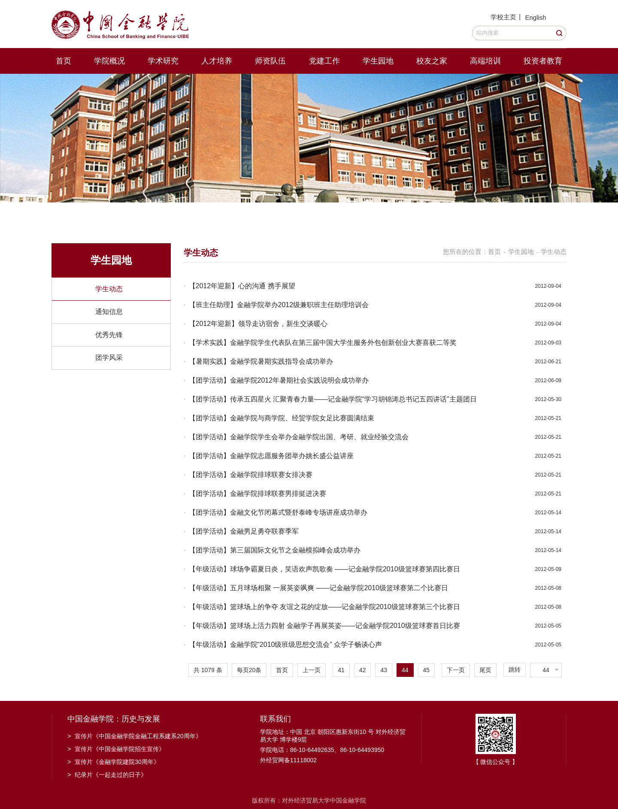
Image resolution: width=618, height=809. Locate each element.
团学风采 (109, 357)
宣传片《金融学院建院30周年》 (113, 761)
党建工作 (324, 61)
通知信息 (109, 311)
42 (362, 670)
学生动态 (109, 289)
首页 (63, 61)
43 (383, 670)
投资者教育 (543, 61)
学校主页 (503, 17)
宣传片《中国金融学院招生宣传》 (116, 749)
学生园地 (378, 61)
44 (405, 670)
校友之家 (431, 61)
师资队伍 (270, 61)
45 (426, 670)
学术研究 (163, 61)
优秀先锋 (109, 334)
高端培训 (485, 61)
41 (341, 670)
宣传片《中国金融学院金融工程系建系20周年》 (134, 736)
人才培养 (216, 61)
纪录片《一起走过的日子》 (107, 774)
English (535, 17)
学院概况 (109, 61)
